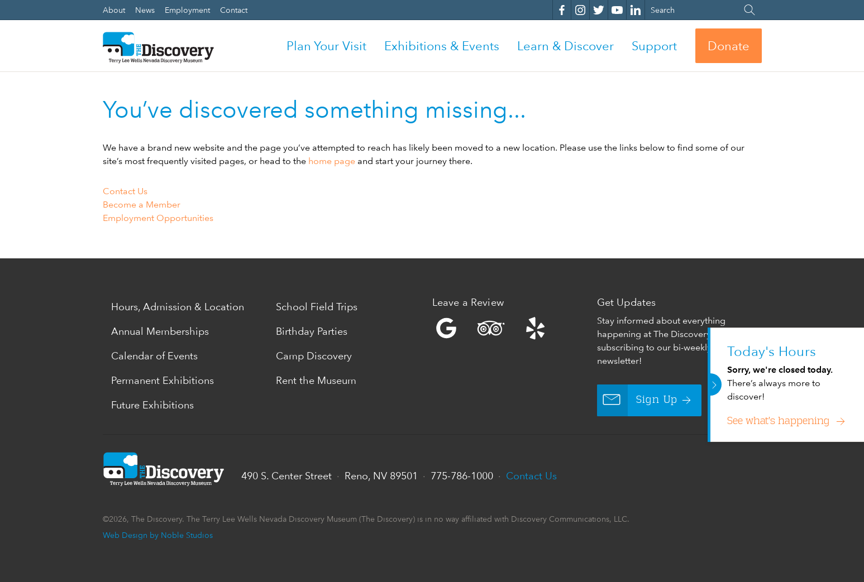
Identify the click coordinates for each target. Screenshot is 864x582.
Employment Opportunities (158, 218)
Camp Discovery (314, 356)
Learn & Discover (565, 46)
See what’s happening (779, 421)
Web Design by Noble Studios (158, 535)
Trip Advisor (491, 328)
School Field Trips (316, 306)
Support (654, 46)
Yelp (511, 328)
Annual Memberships (160, 331)
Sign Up (637, 400)
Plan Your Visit (326, 46)
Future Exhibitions (152, 405)
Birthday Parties (311, 331)
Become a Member (141, 204)
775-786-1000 (462, 476)
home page (331, 161)
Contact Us (125, 191)
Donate (729, 46)
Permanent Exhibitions (162, 380)
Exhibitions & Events (441, 46)
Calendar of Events (154, 356)
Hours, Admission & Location (177, 306)
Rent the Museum (316, 380)
